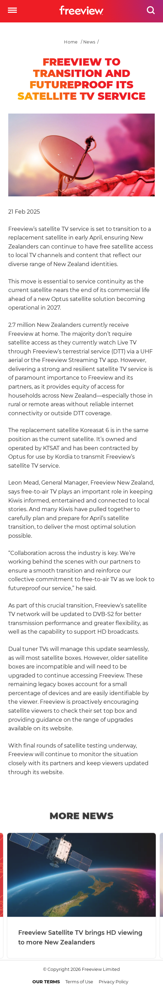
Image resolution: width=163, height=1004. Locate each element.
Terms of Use (79, 981)
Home (70, 42)
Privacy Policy (113, 981)
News (89, 42)
